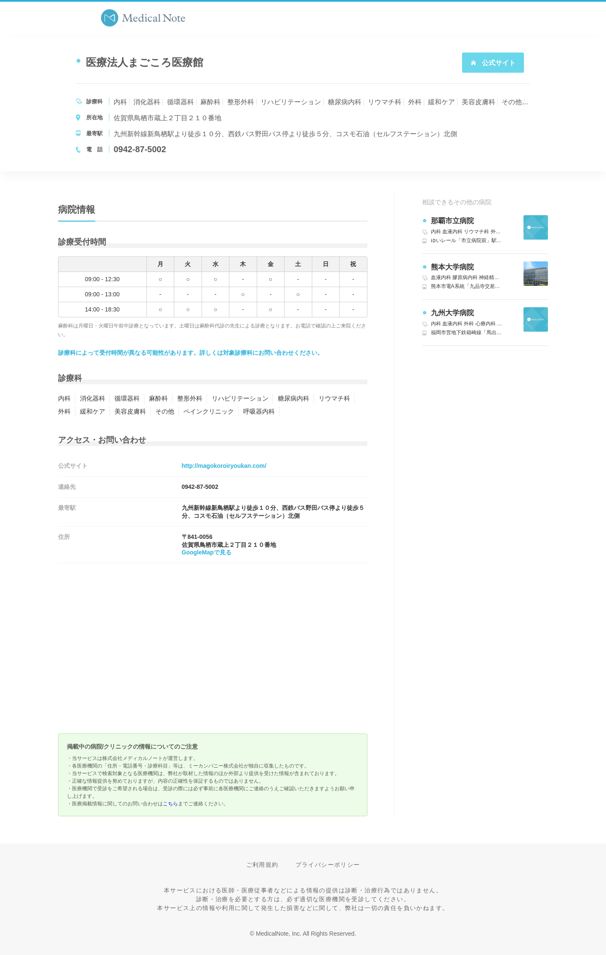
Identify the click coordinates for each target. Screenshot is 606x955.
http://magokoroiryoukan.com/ (224, 465)
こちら (170, 804)
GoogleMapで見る (206, 552)
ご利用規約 (262, 864)
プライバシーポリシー (327, 864)
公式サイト (492, 62)
